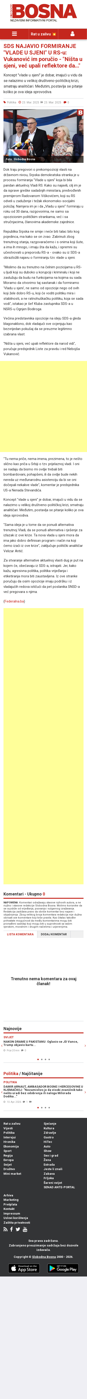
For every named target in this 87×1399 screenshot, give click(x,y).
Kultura (49, 1128)
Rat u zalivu (11, 1123)
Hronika (9, 1142)
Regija (8, 1155)
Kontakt (8, 1209)
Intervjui (9, 1137)
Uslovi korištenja (15, 1218)
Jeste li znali (53, 1169)
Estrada (49, 1164)
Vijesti (8, 1128)
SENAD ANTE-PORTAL (59, 1187)
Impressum (11, 1213)
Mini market (12, 1173)
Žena (47, 1160)
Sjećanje (50, 1123)
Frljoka (49, 1178)
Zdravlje (50, 1132)
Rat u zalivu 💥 (43, 34)
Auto (47, 1146)
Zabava (49, 1173)
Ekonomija (11, 1146)
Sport (7, 1151)
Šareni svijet (53, 1183)
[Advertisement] (43, 406)
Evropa (8, 1160)
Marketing (11, 1200)
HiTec (48, 1142)
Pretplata (10, 1204)
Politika (9, 1132)
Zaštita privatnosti (16, 1222)
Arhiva (8, 1195)
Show (48, 1151)
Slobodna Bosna (44, 1257)
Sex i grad (51, 1155)
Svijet (7, 1164)
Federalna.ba (14, 601)
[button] (79, 113)
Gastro (49, 1137)
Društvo (9, 1169)
